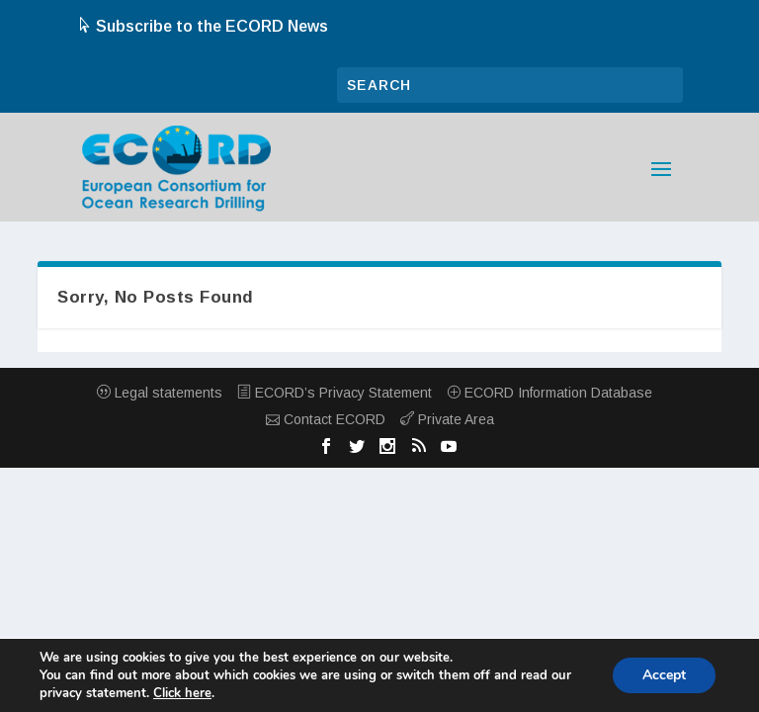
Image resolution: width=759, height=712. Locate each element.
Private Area (447, 419)
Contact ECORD (325, 419)
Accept (664, 675)
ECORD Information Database (549, 392)
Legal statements (159, 392)
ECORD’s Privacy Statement (334, 392)
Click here (182, 693)
